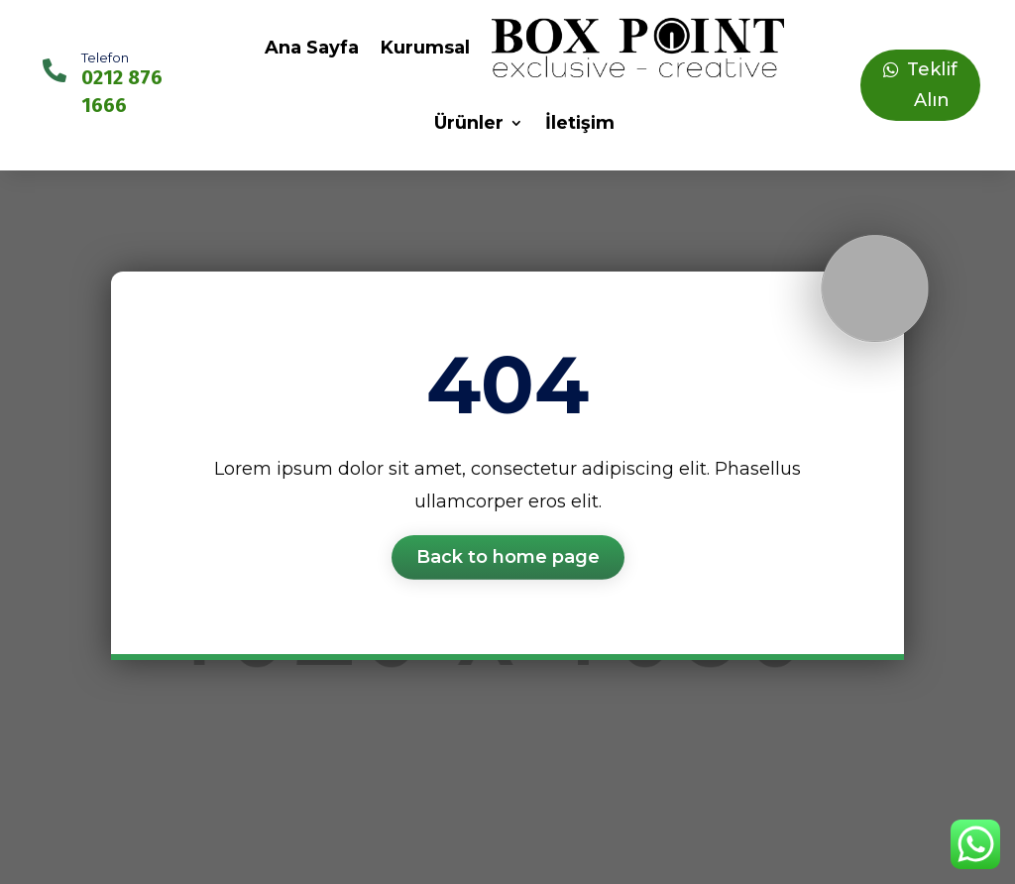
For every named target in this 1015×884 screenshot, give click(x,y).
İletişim (580, 123)
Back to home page (508, 557)
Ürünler (469, 123)
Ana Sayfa (312, 47)
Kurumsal (425, 47)
